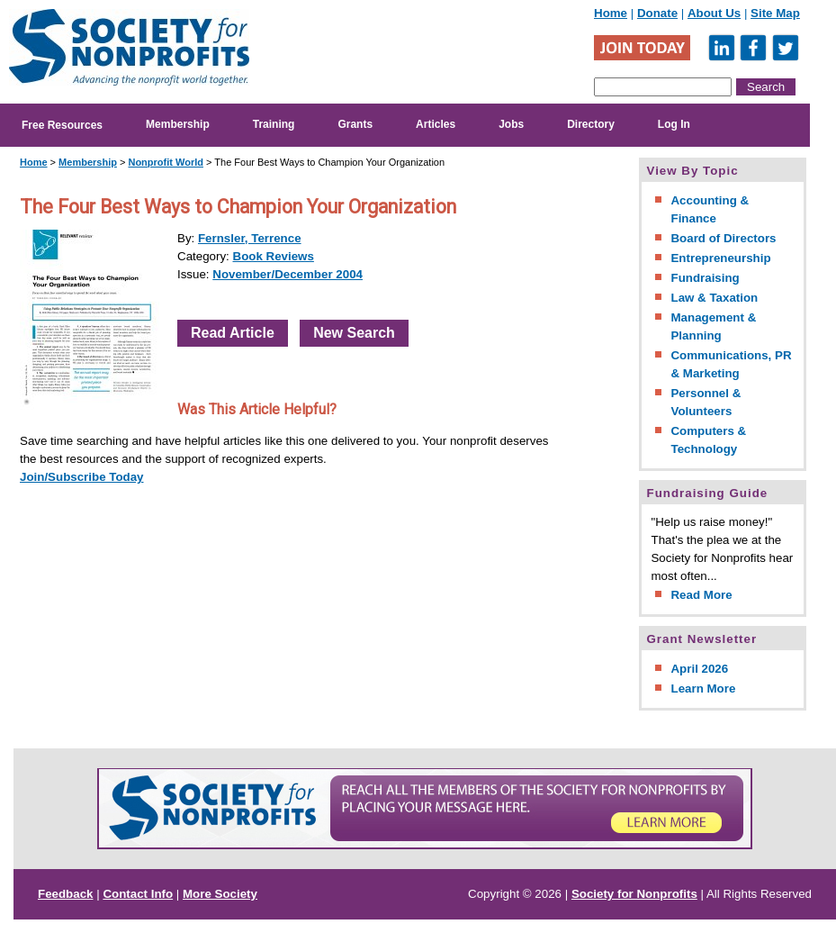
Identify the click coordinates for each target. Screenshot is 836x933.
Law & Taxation (714, 297)
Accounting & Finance (709, 209)
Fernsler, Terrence (249, 238)
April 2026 (699, 668)
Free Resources (62, 125)
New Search (354, 332)
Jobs (511, 124)
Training (274, 124)
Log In (674, 124)
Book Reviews (273, 256)
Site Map (775, 13)
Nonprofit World (165, 162)
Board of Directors (723, 238)
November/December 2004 (287, 274)
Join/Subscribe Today (82, 477)
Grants (355, 124)
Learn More (702, 688)
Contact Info (138, 894)
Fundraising (704, 278)
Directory (591, 124)
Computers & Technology (708, 440)
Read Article (232, 332)
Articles (435, 124)
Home (610, 13)
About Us (714, 13)
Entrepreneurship (720, 258)
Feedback (66, 894)
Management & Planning (713, 326)
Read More (701, 595)
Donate (657, 13)
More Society (220, 894)
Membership (178, 124)
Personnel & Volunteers (705, 402)
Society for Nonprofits (634, 894)
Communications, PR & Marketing (730, 364)
